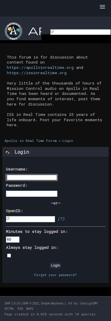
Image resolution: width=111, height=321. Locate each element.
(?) (61, 218)
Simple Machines (52, 303)
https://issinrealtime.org (37, 72)
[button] (102, 7)
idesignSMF (88, 303)
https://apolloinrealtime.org (40, 67)
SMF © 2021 (30, 303)
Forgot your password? (55, 275)
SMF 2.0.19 (12, 303)
